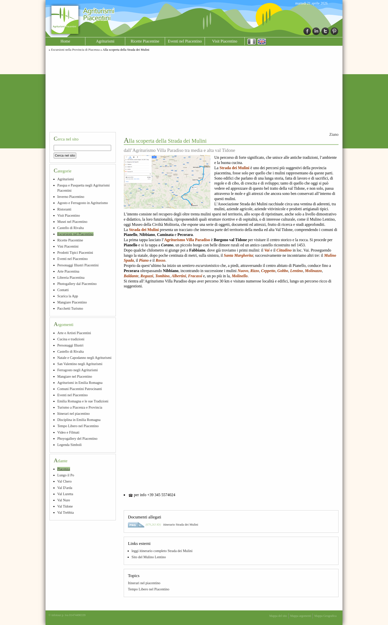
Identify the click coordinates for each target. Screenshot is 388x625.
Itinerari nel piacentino (144, 583)
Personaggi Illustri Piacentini (77, 265)
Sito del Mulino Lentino (148, 557)
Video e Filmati (68, 432)
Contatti (63, 290)
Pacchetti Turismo (70, 308)
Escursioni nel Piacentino (75, 234)
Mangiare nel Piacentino (74, 376)
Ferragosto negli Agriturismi (77, 370)
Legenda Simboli (69, 445)
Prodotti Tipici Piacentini (75, 253)
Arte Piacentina (68, 271)
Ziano (334, 134)
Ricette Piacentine (145, 41)
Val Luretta (65, 494)
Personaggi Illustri (70, 345)
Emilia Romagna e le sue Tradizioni (82, 401)
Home (65, 41)
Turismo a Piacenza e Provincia (79, 407)
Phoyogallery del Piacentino (77, 438)
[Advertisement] (194, 91)
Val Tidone (65, 506)
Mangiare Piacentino (72, 302)
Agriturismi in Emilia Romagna (79, 383)
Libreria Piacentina (70, 277)
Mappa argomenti (300, 616)
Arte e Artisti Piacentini (74, 333)
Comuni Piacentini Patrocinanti (79, 389)
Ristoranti (64, 209)
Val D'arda (64, 488)
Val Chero (64, 481)
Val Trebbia (65, 512)
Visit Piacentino (224, 41)
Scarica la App (67, 296)
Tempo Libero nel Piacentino (148, 589)
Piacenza (63, 469)
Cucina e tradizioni (70, 339)
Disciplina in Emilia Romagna (78, 420)
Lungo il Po (65, 475)
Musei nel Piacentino (72, 222)
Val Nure (63, 500)
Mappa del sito (278, 616)
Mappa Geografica (325, 616)
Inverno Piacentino (70, 197)
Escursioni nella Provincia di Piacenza (75, 49)
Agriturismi (105, 41)
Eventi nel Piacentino (185, 41)
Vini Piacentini (67, 246)
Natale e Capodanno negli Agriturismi (84, 358)
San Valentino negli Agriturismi (79, 364)
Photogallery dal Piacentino (77, 284)
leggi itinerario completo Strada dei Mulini (162, 551)
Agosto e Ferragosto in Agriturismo (82, 203)
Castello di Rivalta (70, 228)
